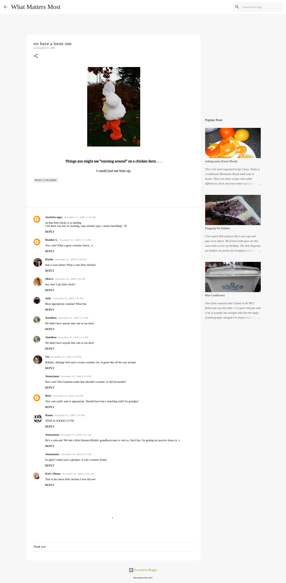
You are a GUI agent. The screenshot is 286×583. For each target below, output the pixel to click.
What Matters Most (36, 6)
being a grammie (45, 180)
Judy (48, 298)
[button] (35, 56)
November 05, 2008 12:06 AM (78, 473)
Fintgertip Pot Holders (217, 228)
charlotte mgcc (54, 217)
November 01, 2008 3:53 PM (66, 356)
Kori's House (53, 473)
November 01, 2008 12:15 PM (75, 239)
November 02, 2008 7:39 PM (70, 415)
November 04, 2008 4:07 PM (76, 454)
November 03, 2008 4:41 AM (76, 434)
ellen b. (49, 278)
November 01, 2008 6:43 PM (76, 376)
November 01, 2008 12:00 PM (80, 217)
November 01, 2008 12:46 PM (70, 259)
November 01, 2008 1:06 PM (70, 278)
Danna (49, 415)
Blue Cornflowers (215, 295)
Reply (49, 231)
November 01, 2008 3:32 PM (73, 317)
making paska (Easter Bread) (221, 161)
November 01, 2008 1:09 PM (68, 298)
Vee (47, 356)
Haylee (49, 259)
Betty (48, 395)
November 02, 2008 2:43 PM (68, 395)
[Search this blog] (262, 7)
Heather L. (51, 239)
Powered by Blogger (143, 569)
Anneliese (51, 317)
